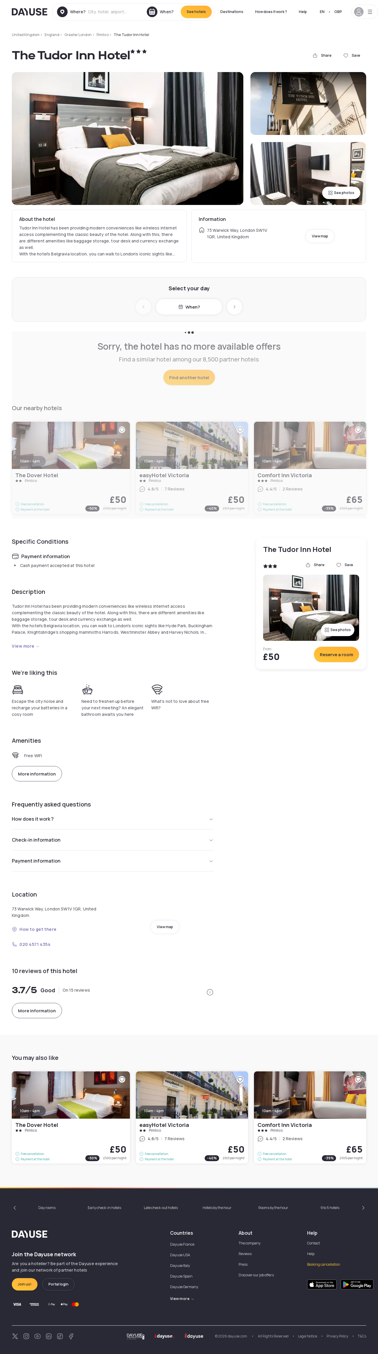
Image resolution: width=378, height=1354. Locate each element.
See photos (341, 192)
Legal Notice (307, 1336)
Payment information (113, 861)
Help (303, 11)
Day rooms (47, 1207)
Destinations (231, 11)
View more (26, 646)
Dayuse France (182, 1244)
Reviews (245, 1253)
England (52, 34)
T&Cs (362, 1336)
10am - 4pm (30, 1110)
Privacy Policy (337, 1336)
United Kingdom (26, 34)
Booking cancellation (323, 1264)
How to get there (34, 929)
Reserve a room (336, 654)
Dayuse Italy (180, 1265)
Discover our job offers (256, 1275)
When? (189, 307)
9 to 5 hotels (329, 1207)
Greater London (78, 34)
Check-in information (113, 840)
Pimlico (103, 34)
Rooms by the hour (273, 1207)
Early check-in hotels (104, 1207)
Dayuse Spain (181, 1276)
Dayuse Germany (184, 1286)
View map (320, 236)
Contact (313, 1243)
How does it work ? (271, 11)
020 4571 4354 (31, 944)
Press (243, 1264)
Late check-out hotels (161, 1207)
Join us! (25, 1284)
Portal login (58, 1284)
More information (37, 774)
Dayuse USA (180, 1254)
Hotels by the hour (217, 1207)
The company (249, 1243)
